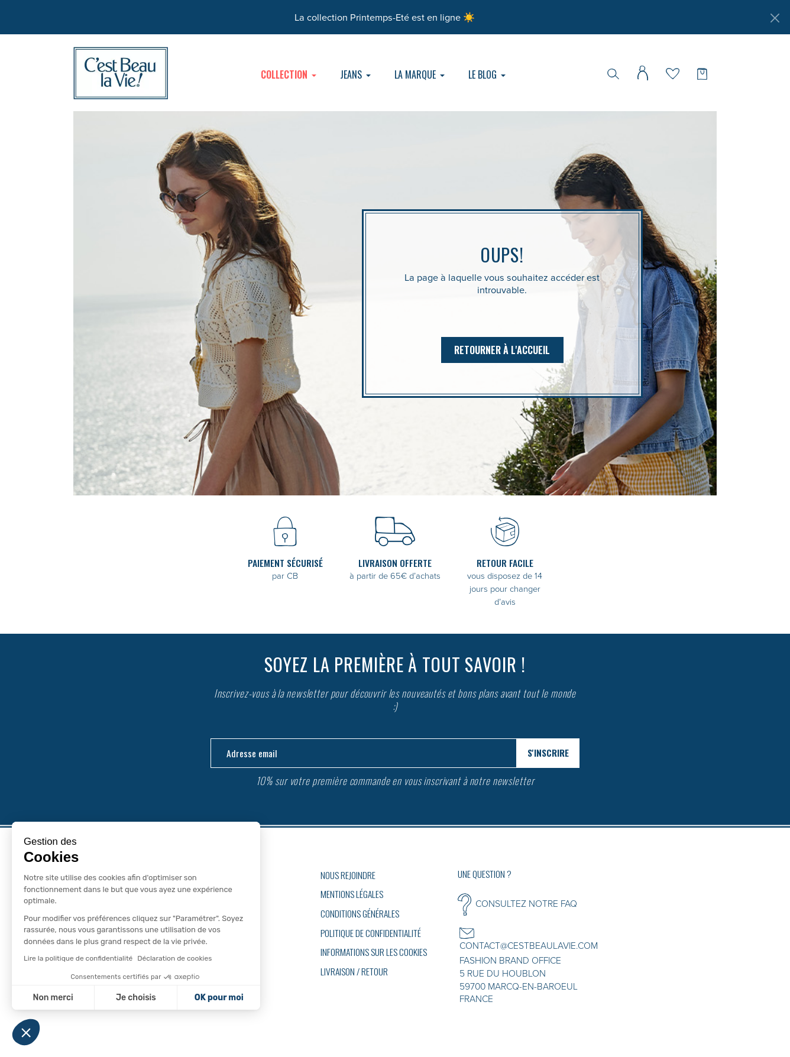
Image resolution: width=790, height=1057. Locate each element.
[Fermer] (774, 18)
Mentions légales (351, 894)
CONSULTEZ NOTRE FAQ (526, 903)
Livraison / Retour (354, 971)
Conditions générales (359, 913)
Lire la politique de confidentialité (78, 958)
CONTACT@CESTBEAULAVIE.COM (528, 945)
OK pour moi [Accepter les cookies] (219, 998)
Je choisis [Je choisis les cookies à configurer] (136, 998)
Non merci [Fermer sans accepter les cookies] (53, 998)
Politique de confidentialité (370, 933)
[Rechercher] (613, 72)
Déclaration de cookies (174, 958)
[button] (26, 1032)
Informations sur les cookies (373, 952)
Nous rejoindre (347, 875)
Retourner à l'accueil (502, 350)
